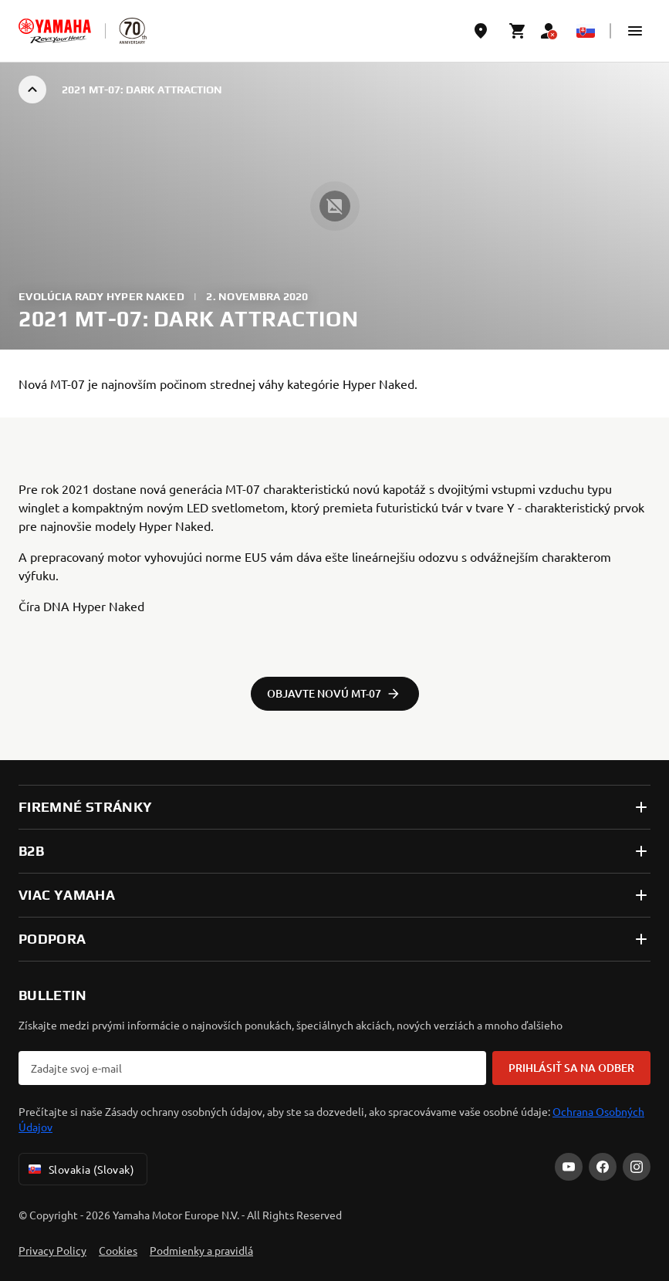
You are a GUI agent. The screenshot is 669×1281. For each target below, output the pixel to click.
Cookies (118, 1250)
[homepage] (55, 31)
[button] (635, 30)
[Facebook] (603, 1167)
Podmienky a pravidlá (201, 1250)
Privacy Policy (52, 1250)
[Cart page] (518, 31)
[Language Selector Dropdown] (585, 30)
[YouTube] (569, 1167)
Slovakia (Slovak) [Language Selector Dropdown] (79, 1169)
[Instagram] (636, 1167)
